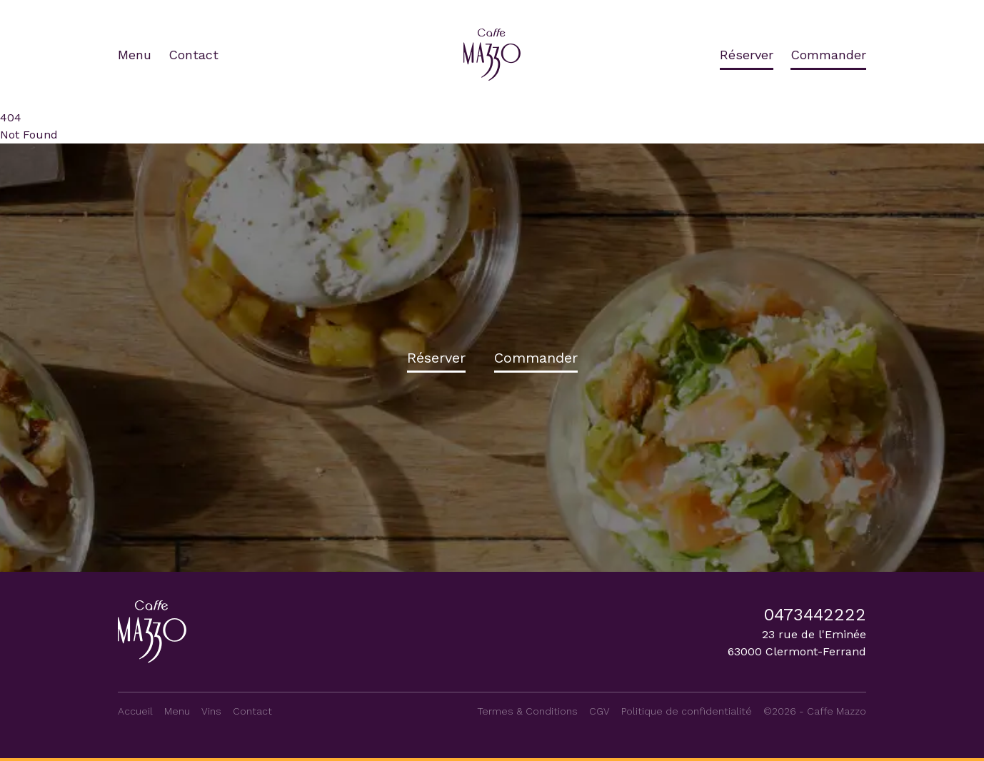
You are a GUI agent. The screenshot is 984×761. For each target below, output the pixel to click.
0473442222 (814, 615)
